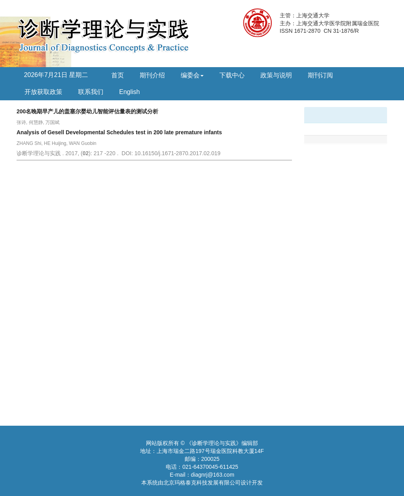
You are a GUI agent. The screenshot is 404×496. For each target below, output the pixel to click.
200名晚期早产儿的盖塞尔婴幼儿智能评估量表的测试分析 (87, 111)
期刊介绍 (152, 75)
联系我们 (90, 91)
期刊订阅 (320, 75)
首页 (117, 75)
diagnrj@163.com (212, 475)
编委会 (192, 75)
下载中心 (232, 75)
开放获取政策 (43, 91)
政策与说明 (276, 75)
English (129, 91)
